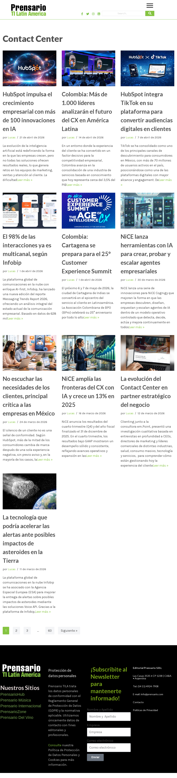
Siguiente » (69, 631)
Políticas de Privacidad (145, 710)
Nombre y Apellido (100, 710)
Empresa (93, 725)
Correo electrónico (100, 741)
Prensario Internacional (20, 706)
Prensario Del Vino (16, 717)
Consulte (54, 745)
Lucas (11, 137)
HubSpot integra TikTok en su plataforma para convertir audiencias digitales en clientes (147, 111)
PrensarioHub (12, 694)
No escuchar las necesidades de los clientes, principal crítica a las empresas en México (29, 396)
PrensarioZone (13, 711)
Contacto (138, 702)
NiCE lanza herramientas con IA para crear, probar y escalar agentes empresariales (147, 254)
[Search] (123, 13)
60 (50, 631)
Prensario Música (15, 700)
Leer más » (24, 180)
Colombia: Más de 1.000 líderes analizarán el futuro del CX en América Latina (87, 111)
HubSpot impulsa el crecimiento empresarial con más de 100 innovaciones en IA (29, 111)
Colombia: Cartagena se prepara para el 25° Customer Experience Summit (87, 254)
